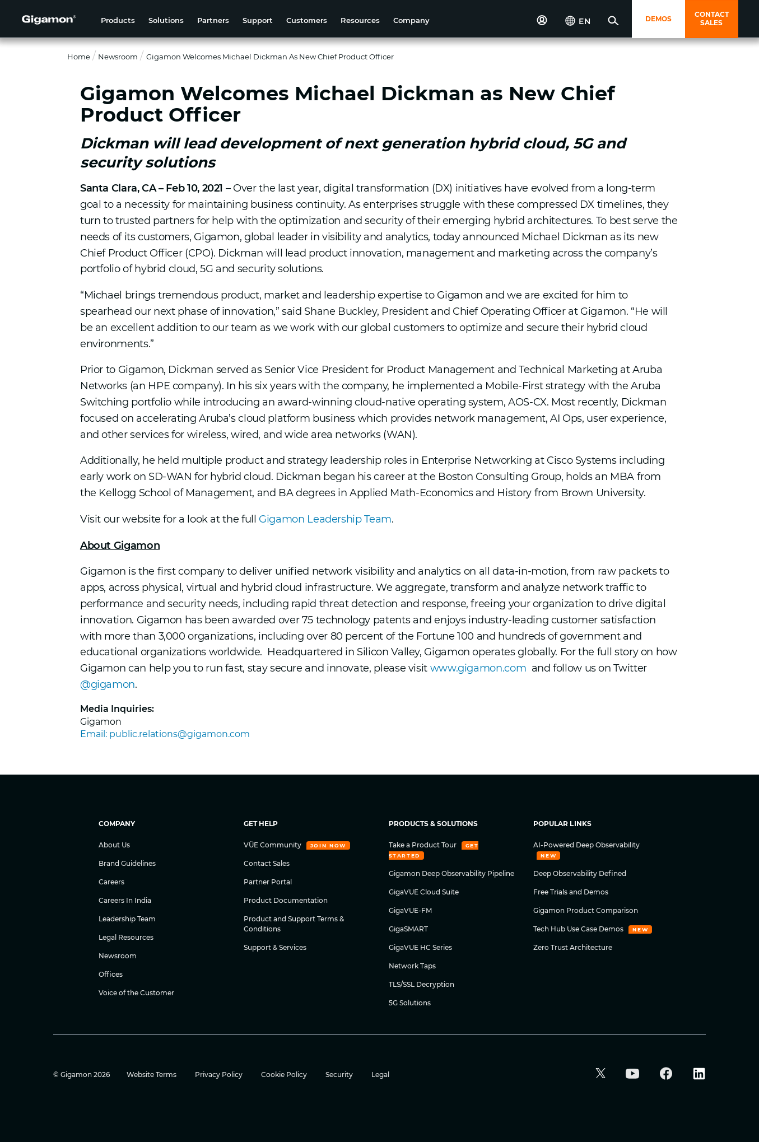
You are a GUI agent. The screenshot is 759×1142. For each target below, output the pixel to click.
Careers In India (125, 900)
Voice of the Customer (136, 993)
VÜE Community (273, 845)
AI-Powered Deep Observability (586, 845)
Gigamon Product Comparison (585, 910)
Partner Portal (268, 882)
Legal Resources (126, 937)
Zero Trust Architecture (572, 947)
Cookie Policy (285, 1074)
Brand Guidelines (127, 863)
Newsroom (118, 56)
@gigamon (107, 684)
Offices (111, 974)
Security (340, 1074)
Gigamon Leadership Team (325, 519)
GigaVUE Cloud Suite (424, 892)
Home (78, 56)
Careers (111, 882)
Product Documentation (286, 900)
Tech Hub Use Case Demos (579, 929)
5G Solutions (410, 1003)
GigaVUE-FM (410, 910)
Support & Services (275, 947)
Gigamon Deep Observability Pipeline (451, 873)
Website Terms (152, 1074)
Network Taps (412, 966)
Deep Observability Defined (579, 873)
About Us (114, 845)
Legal (380, 1074)
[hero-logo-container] (57, 20)
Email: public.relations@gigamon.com (165, 734)
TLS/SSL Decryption (421, 984)
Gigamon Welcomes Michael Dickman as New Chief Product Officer (270, 56)
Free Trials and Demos (570, 892)
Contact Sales (267, 863)
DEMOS (658, 19)
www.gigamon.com (478, 668)
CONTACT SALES (712, 18)
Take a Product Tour (423, 845)
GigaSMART (408, 929)
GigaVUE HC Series (420, 947)
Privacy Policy (219, 1074)
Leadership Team (127, 919)
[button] (118, 20)
